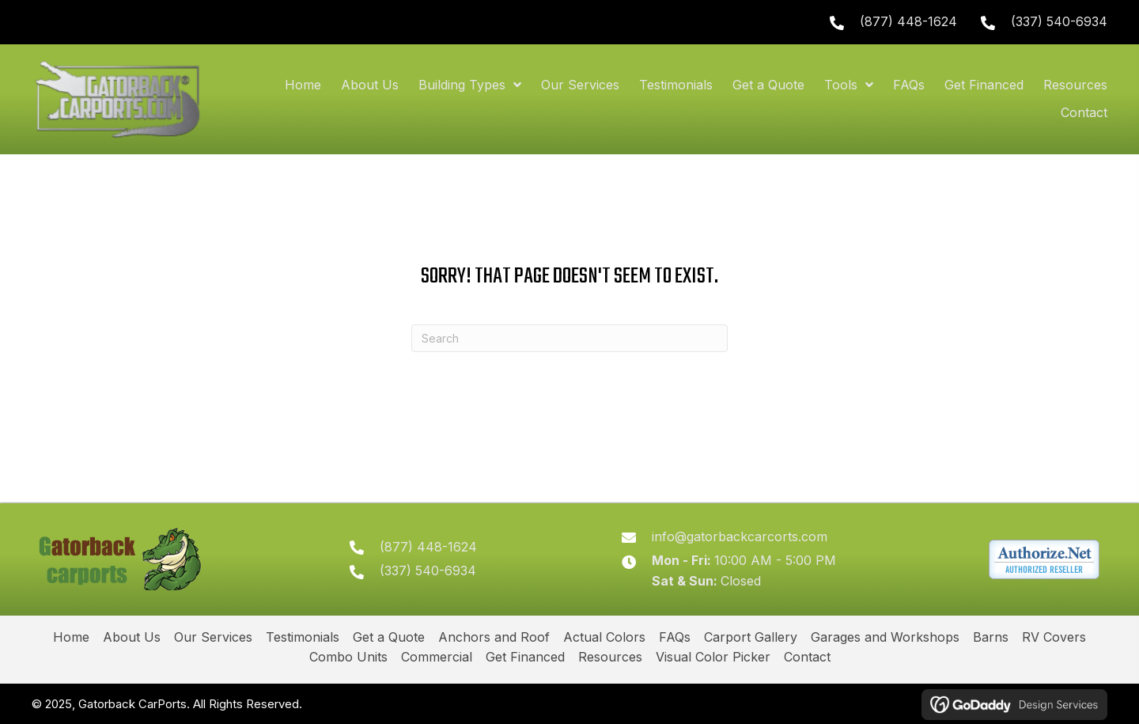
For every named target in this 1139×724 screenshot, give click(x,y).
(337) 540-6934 (1059, 21)
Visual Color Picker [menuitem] (713, 657)
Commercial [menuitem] (436, 657)
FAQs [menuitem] (675, 637)
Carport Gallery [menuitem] (750, 637)
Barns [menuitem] (990, 637)
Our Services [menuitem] (213, 637)
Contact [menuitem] (807, 657)
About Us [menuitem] (132, 637)
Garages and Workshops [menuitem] (885, 637)
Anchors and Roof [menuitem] (494, 637)
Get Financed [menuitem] (525, 657)
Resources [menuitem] (610, 657)
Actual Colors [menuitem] (604, 637)
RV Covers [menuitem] (1054, 637)
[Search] (569, 338)
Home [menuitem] (71, 637)
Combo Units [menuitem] (348, 657)
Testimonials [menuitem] (302, 637)
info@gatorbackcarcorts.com (739, 536)
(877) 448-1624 (908, 21)
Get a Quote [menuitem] (389, 637)
